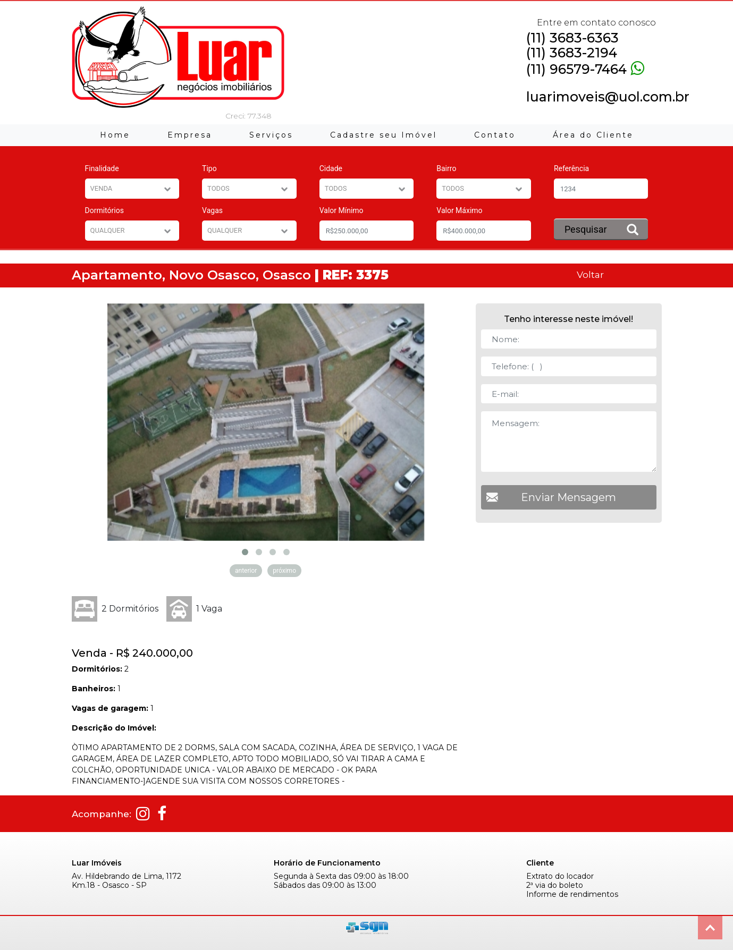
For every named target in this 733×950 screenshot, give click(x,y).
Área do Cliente (593, 135)
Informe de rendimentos (572, 894)
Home (115, 135)
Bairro (446, 168)
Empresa (189, 135)
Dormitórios (104, 210)
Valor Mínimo (341, 210)
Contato (495, 135)
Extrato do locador (560, 876)
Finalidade (102, 168)
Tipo (209, 168)
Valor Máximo (459, 210)
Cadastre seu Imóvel (383, 135)
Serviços (271, 135)
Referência (571, 168)
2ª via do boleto (554, 885)
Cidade (330, 168)
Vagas (212, 210)
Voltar (590, 274)
